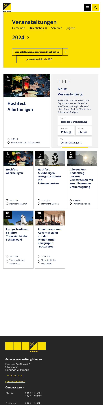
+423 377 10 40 (14, 375)
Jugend (71, 28)
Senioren (56, 28)
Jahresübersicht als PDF (39, 59)
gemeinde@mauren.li (15, 381)
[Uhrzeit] (83, 132)
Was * (63, 118)
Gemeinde (18, 28)
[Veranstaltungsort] (74, 142)
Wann (80, 128)
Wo (61, 139)
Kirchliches (36, 28)
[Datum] (65, 132)
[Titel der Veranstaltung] (74, 122)
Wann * (63, 128)
